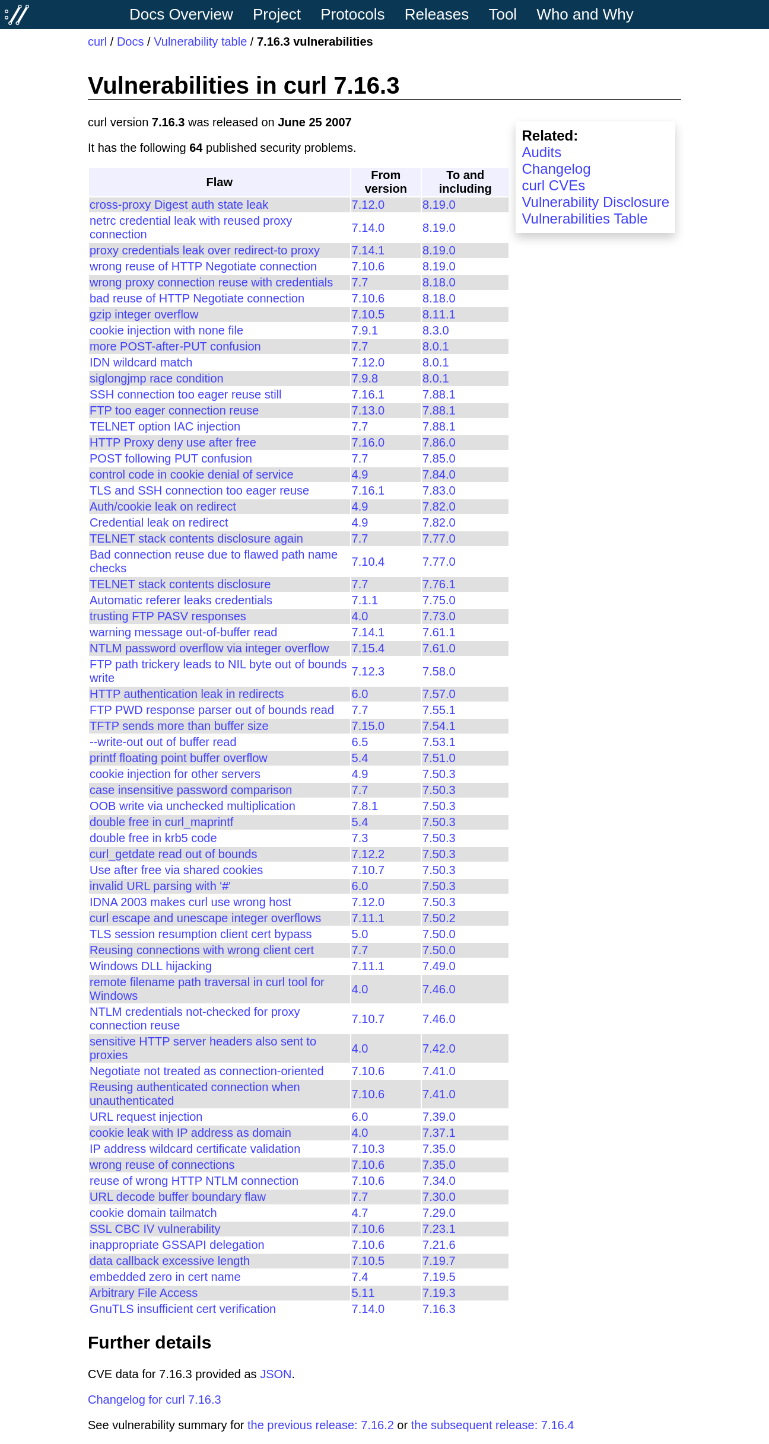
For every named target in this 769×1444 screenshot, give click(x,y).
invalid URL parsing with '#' (160, 885)
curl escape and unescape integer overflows (205, 918)
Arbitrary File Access (144, 1292)
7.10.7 (368, 869)
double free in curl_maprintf (161, 821)
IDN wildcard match (141, 362)
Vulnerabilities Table (584, 219)
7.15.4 (368, 648)
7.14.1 (368, 250)
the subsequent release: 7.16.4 (492, 1425)
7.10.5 (368, 314)
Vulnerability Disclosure (595, 202)
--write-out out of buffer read (163, 741)
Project (277, 14)
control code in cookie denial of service (192, 474)
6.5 (360, 741)
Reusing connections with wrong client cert (202, 950)
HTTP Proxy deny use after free (173, 442)
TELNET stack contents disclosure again (196, 538)
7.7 (360, 282)
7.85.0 (439, 458)
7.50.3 (439, 773)
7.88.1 (439, 394)
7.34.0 (439, 1180)
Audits (541, 152)
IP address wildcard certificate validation (195, 1148)
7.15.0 (368, 725)
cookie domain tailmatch (153, 1212)
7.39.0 (439, 1116)
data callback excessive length (170, 1260)
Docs (130, 41)
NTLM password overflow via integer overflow (209, 648)
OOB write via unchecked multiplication (192, 805)
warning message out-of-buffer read (183, 632)
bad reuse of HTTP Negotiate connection (197, 298)
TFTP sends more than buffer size (179, 725)
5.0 (360, 934)
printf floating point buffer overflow (179, 757)
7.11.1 (368, 918)
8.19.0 (439, 204)
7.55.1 (439, 709)
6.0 (360, 693)
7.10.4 (368, 561)
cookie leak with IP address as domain (190, 1132)
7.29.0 (439, 1212)
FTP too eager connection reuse (174, 410)
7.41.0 (439, 1071)
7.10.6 (368, 266)
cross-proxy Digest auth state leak (179, 204)
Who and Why (584, 14)
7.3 (360, 837)
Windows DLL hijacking (151, 966)
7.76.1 (439, 584)
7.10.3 (368, 1148)
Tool (502, 14)
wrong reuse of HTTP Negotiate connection (203, 266)
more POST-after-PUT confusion (175, 346)
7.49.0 (439, 966)
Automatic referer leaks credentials (181, 600)
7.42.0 (439, 1048)
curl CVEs (553, 185)
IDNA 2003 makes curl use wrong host (190, 902)
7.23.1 (439, 1228)
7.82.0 (439, 506)
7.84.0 (439, 474)
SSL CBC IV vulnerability (155, 1228)
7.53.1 (439, 741)
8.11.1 (439, 314)
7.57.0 (439, 693)
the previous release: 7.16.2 (320, 1425)
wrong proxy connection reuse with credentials (211, 282)
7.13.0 (368, 410)
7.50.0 (439, 934)
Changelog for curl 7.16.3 (154, 1399)
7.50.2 (439, 918)
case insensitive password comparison (191, 789)
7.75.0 (439, 600)
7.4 (360, 1276)
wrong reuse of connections (162, 1164)
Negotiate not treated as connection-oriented (207, 1071)
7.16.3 (439, 1308)
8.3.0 (435, 330)
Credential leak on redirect (159, 522)
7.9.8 (365, 378)
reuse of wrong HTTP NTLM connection (194, 1180)
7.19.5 (439, 1276)
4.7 (360, 1212)
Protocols (352, 14)
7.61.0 (439, 648)
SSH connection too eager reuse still (186, 394)
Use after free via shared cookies (176, 869)
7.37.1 (439, 1132)
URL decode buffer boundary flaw (178, 1196)
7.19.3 (439, 1292)
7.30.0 (439, 1196)
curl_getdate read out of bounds (173, 853)
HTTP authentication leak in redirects (187, 693)
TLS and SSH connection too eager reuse (199, 490)
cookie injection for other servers (175, 773)
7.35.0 (439, 1148)
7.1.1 (365, 600)
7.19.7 (439, 1260)
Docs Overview (181, 14)
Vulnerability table (200, 41)
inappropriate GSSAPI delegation (177, 1244)
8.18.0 (439, 282)
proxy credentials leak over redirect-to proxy (205, 250)
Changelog (556, 169)
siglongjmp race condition (157, 378)
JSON (275, 1374)
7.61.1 (439, 632)
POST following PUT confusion (171, 458)
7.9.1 (365, 330)
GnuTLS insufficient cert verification (183, 1308)
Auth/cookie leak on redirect (163, 506)
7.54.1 (439, 725)
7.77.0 (439, 538)
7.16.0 (368, 442)
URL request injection (146, 1116)
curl (97, 41)
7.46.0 (439, 989)
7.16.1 (368, 394)
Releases (437, 14)
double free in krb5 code (153, 837)
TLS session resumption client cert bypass (201, 934)
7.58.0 (439, 671)
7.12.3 (368, 671)
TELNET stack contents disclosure (180, 584)
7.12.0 (368, 204)
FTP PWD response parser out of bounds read (212, 709)
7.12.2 (368, 853)
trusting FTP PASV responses (168, 616)
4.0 (360, 616)
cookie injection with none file (166, 330)
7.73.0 (439, 616)
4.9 (360, 474)
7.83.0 (439, 490)
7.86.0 (439, 442)
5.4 (360, 757)
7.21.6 (439, 1244)
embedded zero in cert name (165, 1276)
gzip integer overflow (144, 314)
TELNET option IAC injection (165, 426)
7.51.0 (439, 757)
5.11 (363, 1292)
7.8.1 (365, 805)
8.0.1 (435, 346)
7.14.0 (368, 227)
